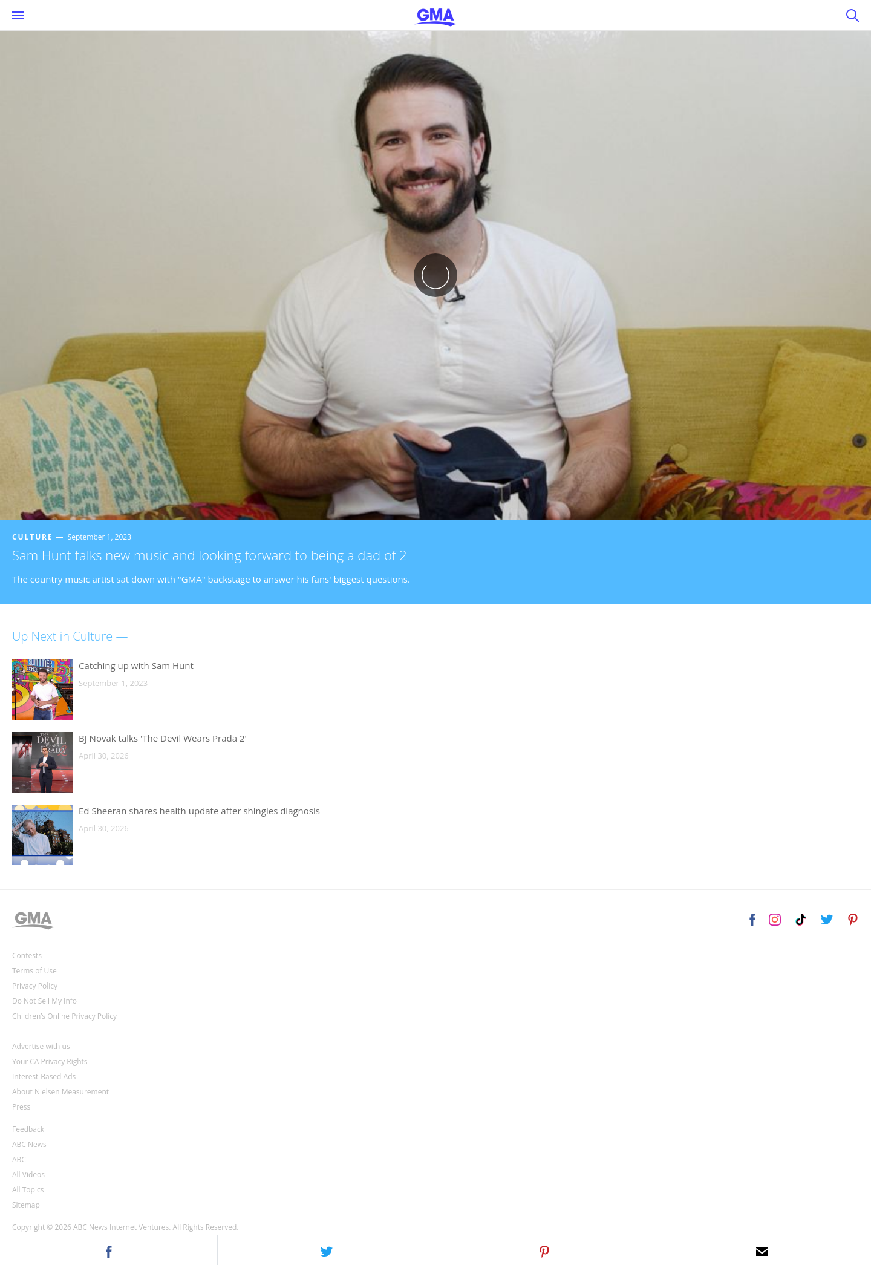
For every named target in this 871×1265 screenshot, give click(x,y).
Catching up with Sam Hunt (136, 665)
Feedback (28, 1129)
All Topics (28, 1190)
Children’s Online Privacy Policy (64, 1016)
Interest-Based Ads (44, 1076)
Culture (32, 537)
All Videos (28, 1174)
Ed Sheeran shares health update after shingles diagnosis (199, 811)
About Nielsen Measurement (60, 1092)
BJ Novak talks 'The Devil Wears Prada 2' (163, 738)
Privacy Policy (34, 986)
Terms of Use (34, 971)
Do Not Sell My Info (44, 1001)
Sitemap (26, 1205)
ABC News (29, 1144)
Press (21, 1107)
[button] (108, 1249)
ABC (19, 1159)
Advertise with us (41, 1046)
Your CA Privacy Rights (50, 1061)
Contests (27, 955)
